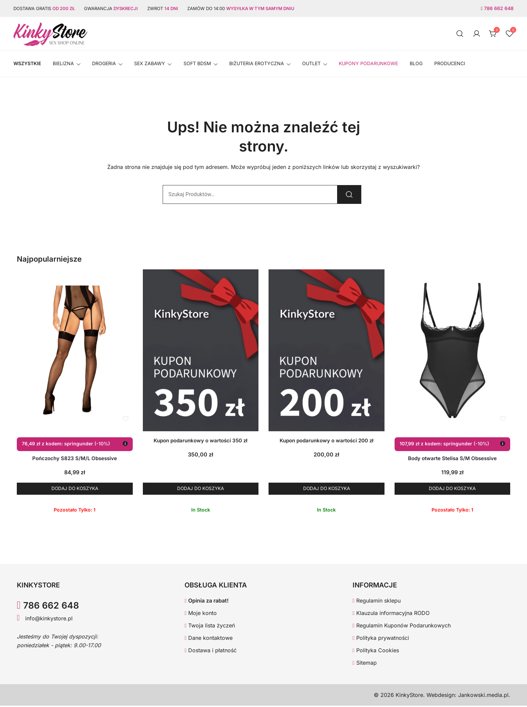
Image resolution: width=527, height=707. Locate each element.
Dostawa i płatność (211, 651)
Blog (416, 63)
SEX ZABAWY (149, 63)
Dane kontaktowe (209, 639)
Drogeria (104, 63)
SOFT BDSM (197, 63)
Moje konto (201, 614)
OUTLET (311, 63)
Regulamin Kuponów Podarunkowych (402, 627)
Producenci (449, 63)
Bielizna (63, 63)
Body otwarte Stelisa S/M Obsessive (452, 458)
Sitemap (365, 664)
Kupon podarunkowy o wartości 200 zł (326, 440)
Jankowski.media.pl (483, 696)
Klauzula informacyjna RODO (391, 614)
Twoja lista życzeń (210, 627)
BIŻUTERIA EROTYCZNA (256, 63)
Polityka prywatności (381, 639)
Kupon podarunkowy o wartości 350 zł (200, 440)
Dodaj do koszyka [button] (74, 489)
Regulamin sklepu (377, 602)
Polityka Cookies (376, 651)
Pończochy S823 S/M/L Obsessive (74, 458)
